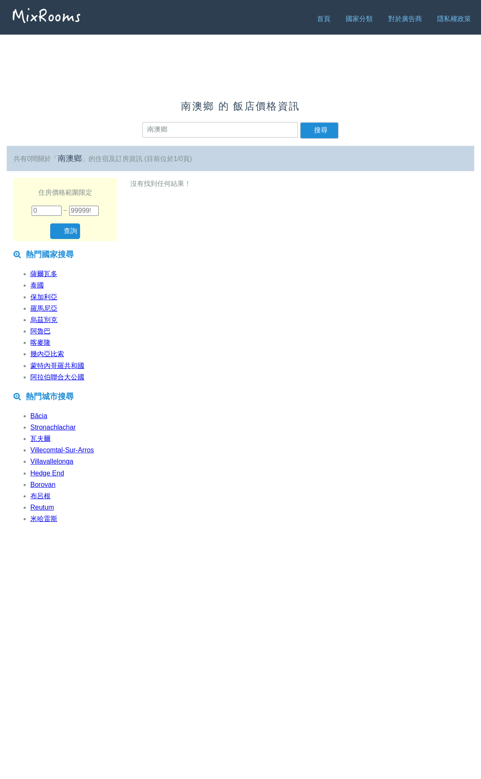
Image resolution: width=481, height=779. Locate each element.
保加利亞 (43, 297)
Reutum (42, 507)
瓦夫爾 (40, 438)
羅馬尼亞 (43, 308)
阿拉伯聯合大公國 (57, 377)
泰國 (37, 285)
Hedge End (47, 473)
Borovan (43, 484)
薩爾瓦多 (43, 273)
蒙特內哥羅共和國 (57, 365)
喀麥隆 (40, 342)
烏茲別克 (43, 319)
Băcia (38, 415)
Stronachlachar (53, 427)
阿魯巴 (40, 331)
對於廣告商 (405, 18)
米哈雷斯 (43, 518)
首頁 (324, 18)
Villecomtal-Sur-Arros (62, 450)
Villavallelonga (51, 461)
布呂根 (40, 496)
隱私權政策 (454, 18)
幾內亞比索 (47, 353)
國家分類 (359, 18)
